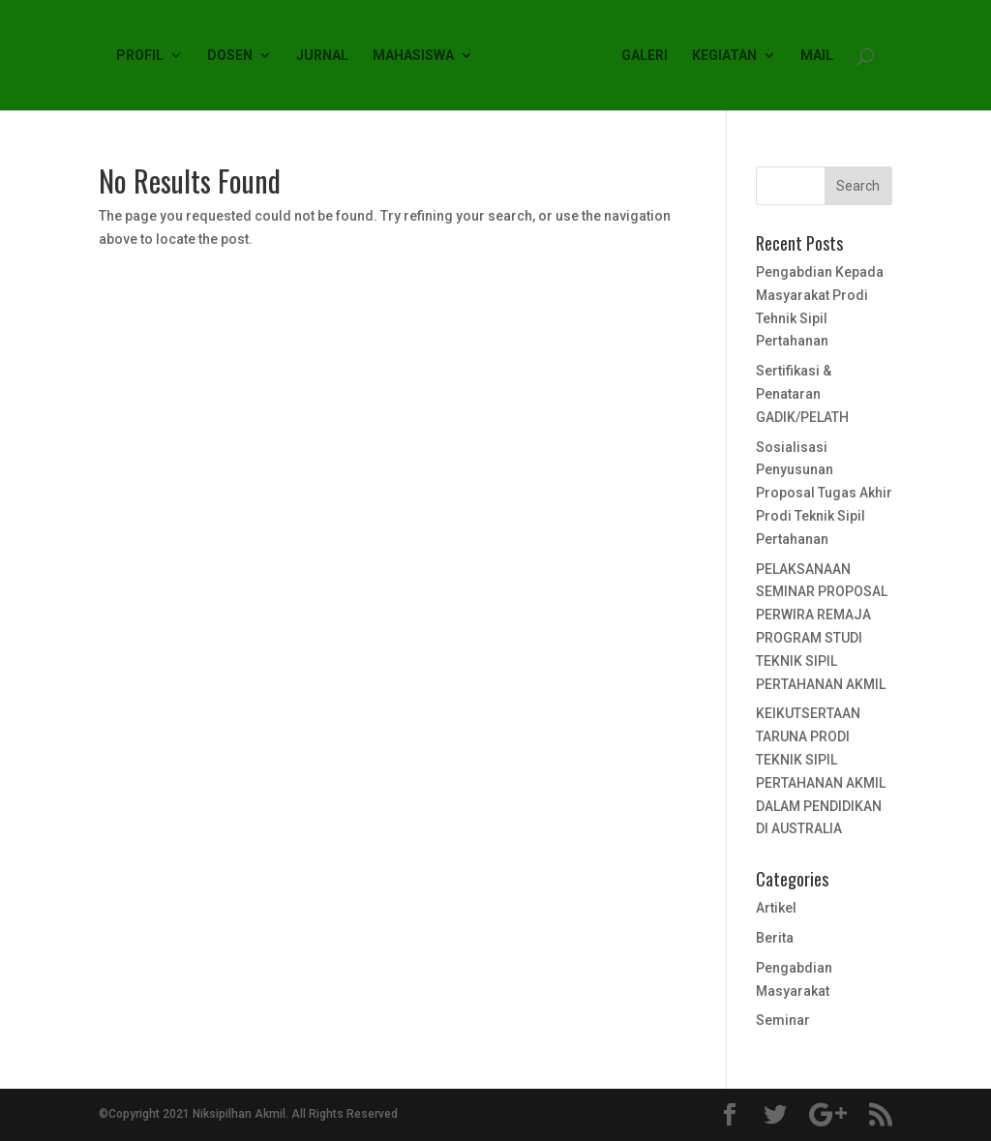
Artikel (776, 908)
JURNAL (322, 55)
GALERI (644, 55)
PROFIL (140, 55)
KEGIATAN (724, 55)
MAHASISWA (413, 55)
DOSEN (230, 55)
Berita (775, 938)
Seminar (783, 1020)
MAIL (816, 55)
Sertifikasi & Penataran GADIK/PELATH (802, 394)
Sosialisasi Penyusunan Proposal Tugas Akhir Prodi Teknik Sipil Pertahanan (824, 493)
